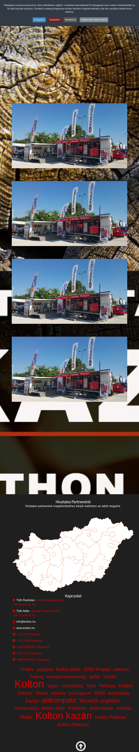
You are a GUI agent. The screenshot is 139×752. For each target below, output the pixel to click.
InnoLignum (80, 693)
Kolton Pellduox (73, 724)
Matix (26, 717)
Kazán (109, 676)
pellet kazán (102, 708)
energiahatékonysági (67, 676)
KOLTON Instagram (29, 653)
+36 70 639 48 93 (24, 615)
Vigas (52, 685)
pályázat (45, 669)
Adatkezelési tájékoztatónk (94, 19)
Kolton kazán (63, 715)
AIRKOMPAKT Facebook (33, 647)
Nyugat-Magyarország (46, 611)
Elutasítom (55, 19)
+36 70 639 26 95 (24, 604)
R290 (99, 693)
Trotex (27, 669)
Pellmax (107, 686)
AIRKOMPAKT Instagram (33, 659)
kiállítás (124, 708)
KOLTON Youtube (28, 634)
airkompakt (59, 700)
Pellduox (77, 708)
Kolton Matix (68, 669)
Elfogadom (39, 19)
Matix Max (53, 708)
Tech (91, 685)
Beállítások (70, 19)
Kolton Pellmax (110, 717)
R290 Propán (97, 669)
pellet (95, 676)
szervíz (58, 693)
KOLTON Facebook (29, 640)
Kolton (29, 684)
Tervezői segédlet (99, 701)
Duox (42, 693)
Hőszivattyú (26, 708)
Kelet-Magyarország (50, 600)
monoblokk (72, 685)
